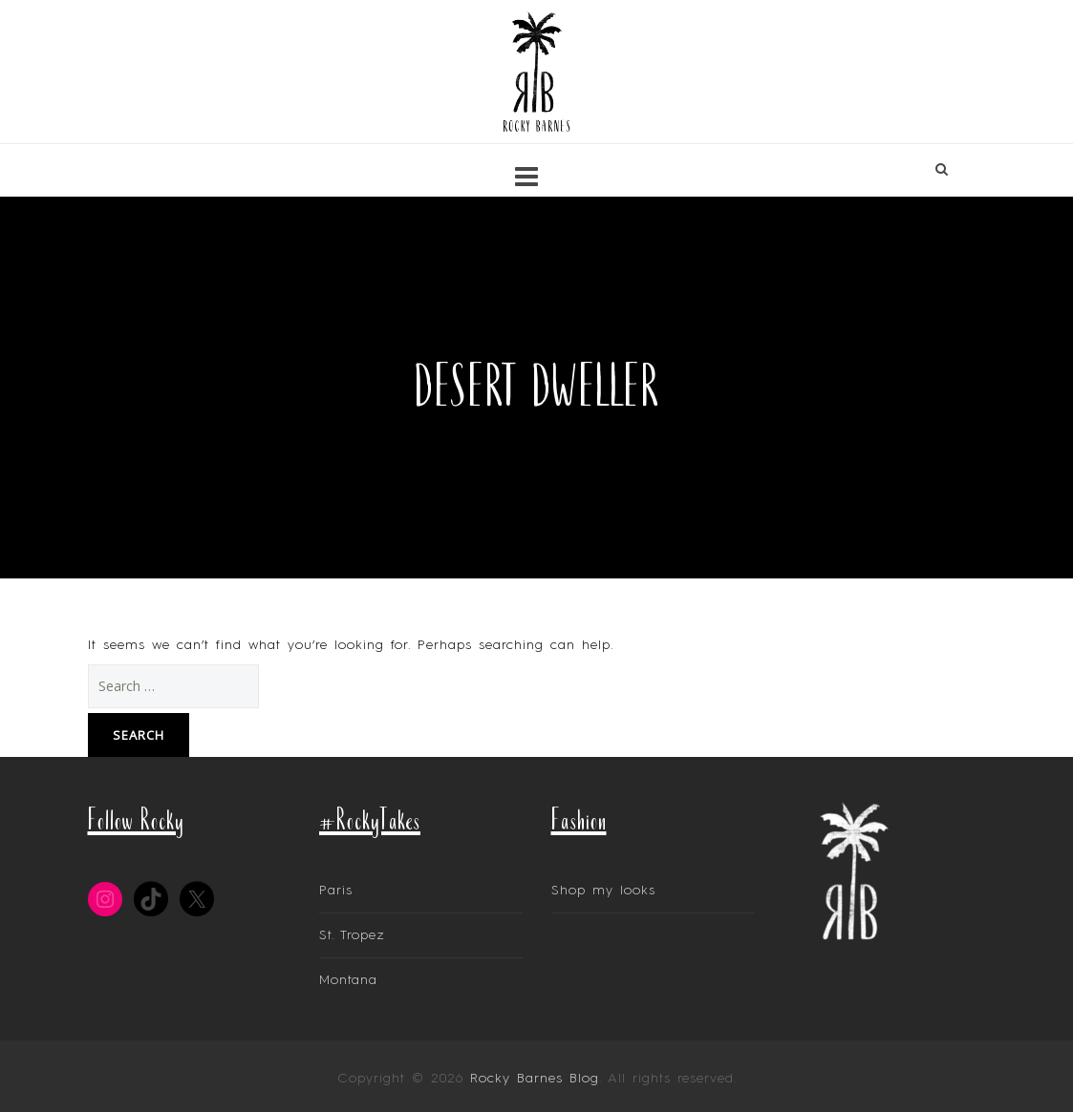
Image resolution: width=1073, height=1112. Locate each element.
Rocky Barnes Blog (534, 1078)
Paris (336, 890)
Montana (348, 980)
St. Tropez (352, 935)
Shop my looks (603, 890)
